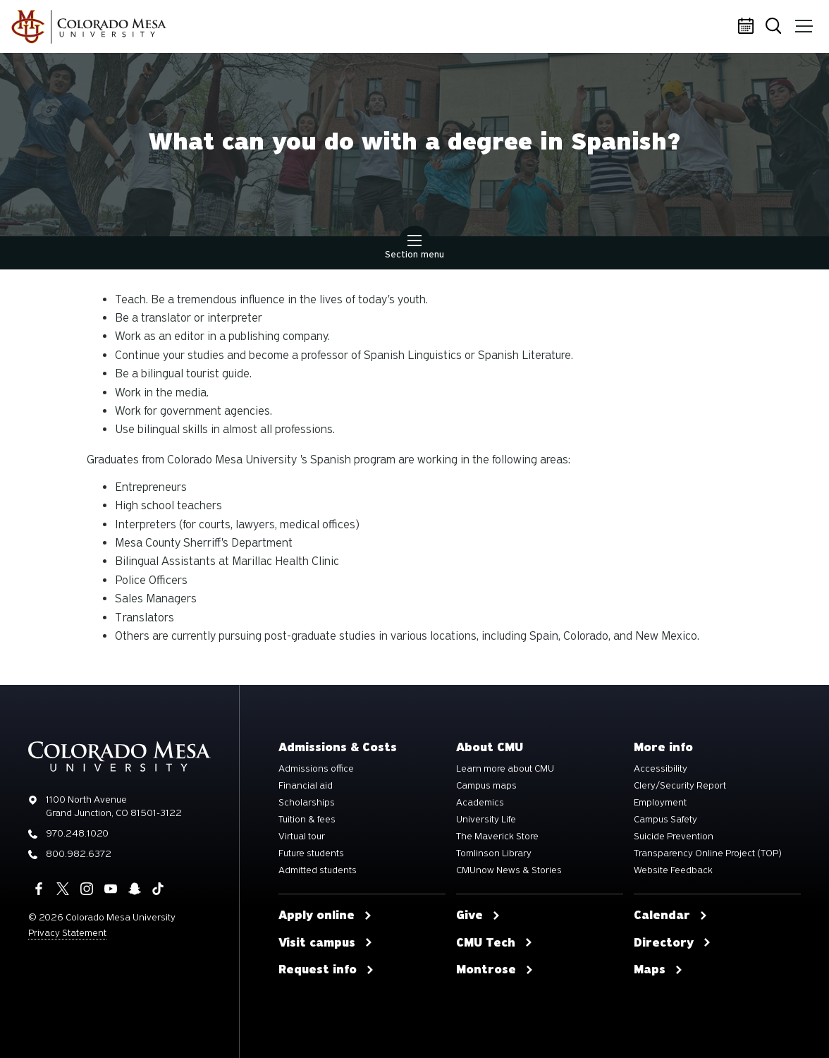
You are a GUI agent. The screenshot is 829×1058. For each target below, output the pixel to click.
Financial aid (305, 785)
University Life (486, 819)
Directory (672, 943)
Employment (660, 802)
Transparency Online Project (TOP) (708, 853)
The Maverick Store (497, 836)
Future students (311, 853)
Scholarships (306, 802)
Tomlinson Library (494, 853)
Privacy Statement (67, 933)
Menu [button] (802, 21)
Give (478, 915)
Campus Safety (665, 819)
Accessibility (660, 768)
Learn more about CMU (505, 768)
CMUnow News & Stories (509, 870)
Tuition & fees (307, 819)
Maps (658, 969)
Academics (480, 802)
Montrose (495, 969)
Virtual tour (301, 836)
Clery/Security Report (680, 785)
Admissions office (316, 768)
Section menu (414, 248)
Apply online (325, 915)
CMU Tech (494, 943)
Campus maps (486, 785)
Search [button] (776, 27)
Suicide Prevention (673, 836)
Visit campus (325, 943)
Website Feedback (673, 870)
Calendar (748, 27)
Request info (326, 969)
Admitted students (317, 870)
